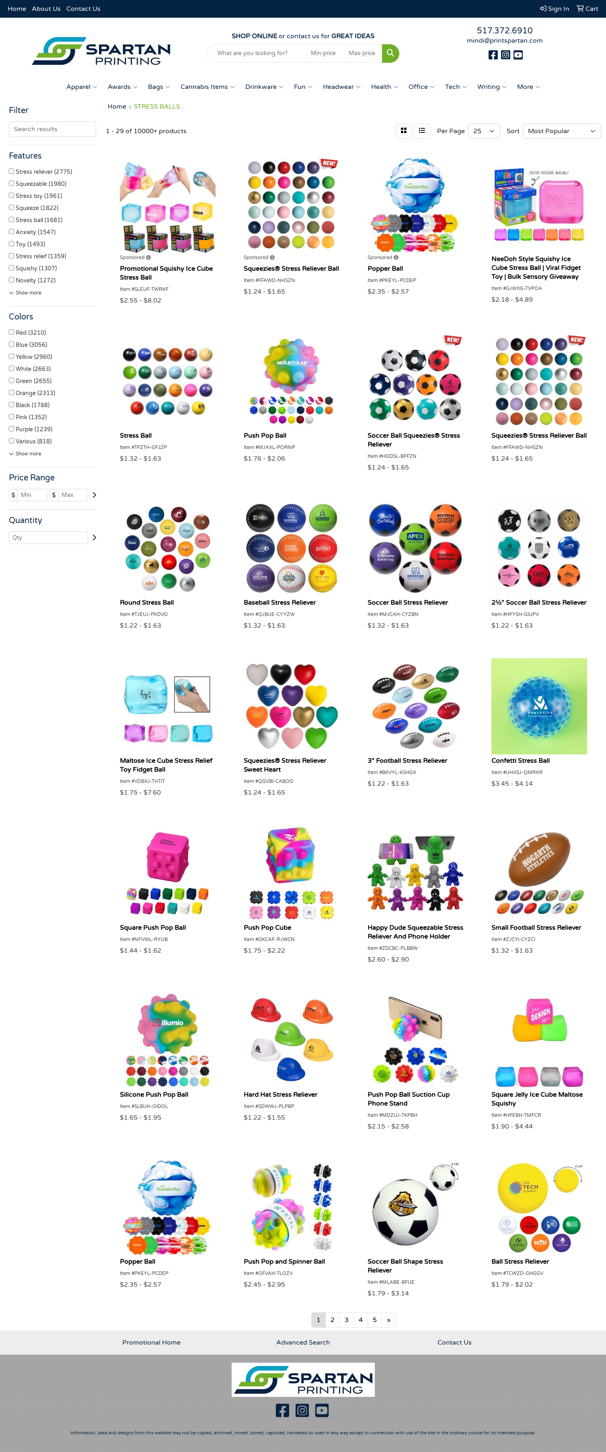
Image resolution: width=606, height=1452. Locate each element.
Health (384, 87)
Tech (456, 87)
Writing (492, 87)
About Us (46, 9)
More (528, 87)
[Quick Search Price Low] (325, 53)
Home (17, 9)
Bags (159, 87)
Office (422, 87)
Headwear (342, 87)
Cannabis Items (208, 87)
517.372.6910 (505, 31)
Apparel (81, 87)
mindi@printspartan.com (505, 41)
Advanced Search (303, 1343)
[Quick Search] (256, 53)
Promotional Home (151, 1343)
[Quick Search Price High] (363, 53)
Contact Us (83, 9)
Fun (303, 87)
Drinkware (264, 87)
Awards (123, 87)
